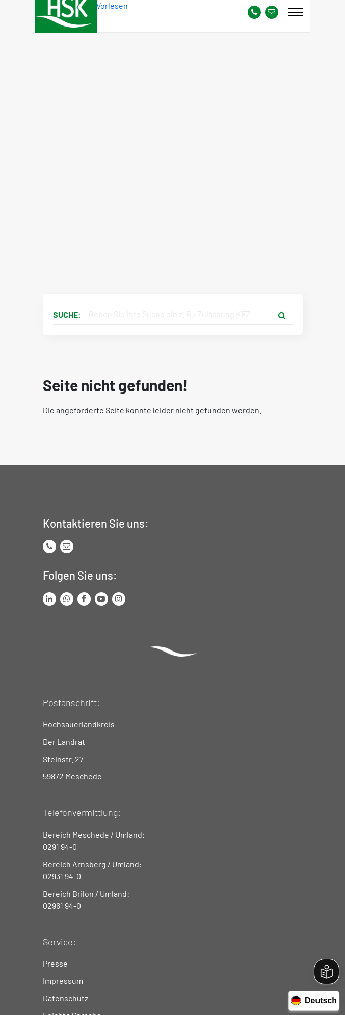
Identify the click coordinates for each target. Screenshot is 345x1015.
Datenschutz (65, 998)
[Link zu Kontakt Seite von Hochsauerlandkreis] (271, 12)
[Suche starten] (282, 314)
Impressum (63, 980)
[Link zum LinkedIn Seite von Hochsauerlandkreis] (49, 599)
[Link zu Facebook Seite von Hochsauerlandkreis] (84, 599)
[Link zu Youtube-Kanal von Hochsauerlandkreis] (101, 599)
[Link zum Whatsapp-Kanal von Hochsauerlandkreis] (66, 599)
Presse (55, 963)
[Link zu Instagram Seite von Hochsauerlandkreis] (118, 599)
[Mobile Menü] (295, 12)
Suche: (67, 314)
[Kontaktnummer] (254, 12)
